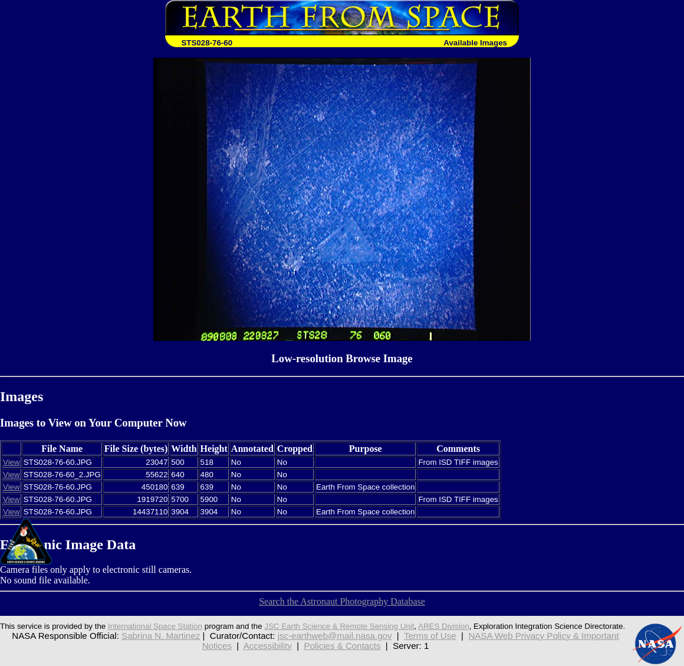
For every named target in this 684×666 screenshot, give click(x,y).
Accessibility (268, 646)
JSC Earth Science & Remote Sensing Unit (339, 626)
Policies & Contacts (342, 646)
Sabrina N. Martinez (160, 636)
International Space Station (155, 626)
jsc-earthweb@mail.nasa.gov (335, 636)
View (11, 462)
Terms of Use (430, 636)
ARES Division (443, 626)
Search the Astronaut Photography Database (342, 601)
